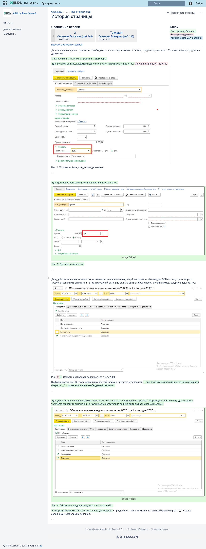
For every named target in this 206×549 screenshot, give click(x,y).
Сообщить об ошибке (137, 529)
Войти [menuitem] (199, 3)
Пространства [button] (49, 3)
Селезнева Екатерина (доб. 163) (75, 36)
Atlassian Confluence (109, 529)
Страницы (57, 11)
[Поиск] (150, 3)
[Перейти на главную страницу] (24, 3)
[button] (5, 3)
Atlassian (127, 537)
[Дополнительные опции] (201, 12)
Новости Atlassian (160, 529)
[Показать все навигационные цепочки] (66, 11)
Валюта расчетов (81, 11)
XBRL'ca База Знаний (24, 13)
